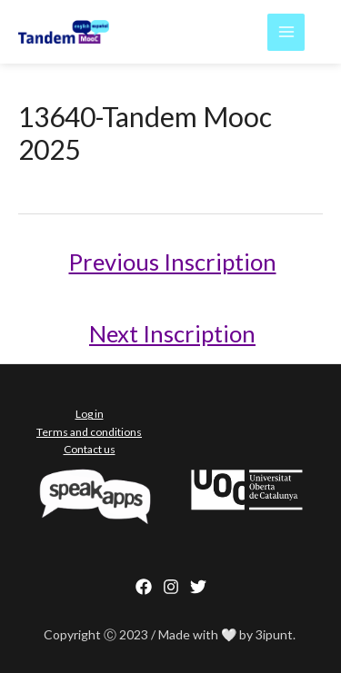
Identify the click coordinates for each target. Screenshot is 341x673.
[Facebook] (143, 587)
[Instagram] (171, 587)
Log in (89, 414)
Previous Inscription (172, 261)
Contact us (89, 449)
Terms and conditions (89, 432)
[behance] (198, 587)
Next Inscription (172, 333)
